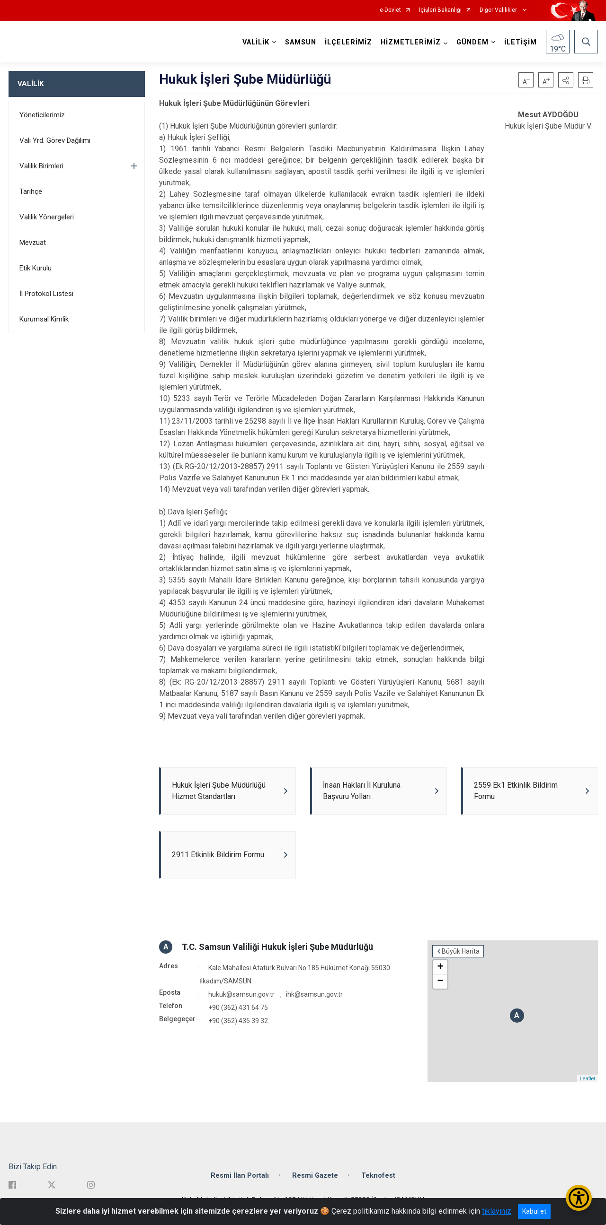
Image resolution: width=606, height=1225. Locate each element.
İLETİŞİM (520, 42)
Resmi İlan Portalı (240, 1176)
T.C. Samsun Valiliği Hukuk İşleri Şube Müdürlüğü (277, 947)
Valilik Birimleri (41, 166)
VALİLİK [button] (255, 42)
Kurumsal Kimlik (44, 319)
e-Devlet (390, 10)
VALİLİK (31, 83)
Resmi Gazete (315, 1176)
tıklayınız (496, 1211)
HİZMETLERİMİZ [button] (411, 42)
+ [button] (440, 967)
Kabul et (534, 1211)
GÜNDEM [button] (472, 42)
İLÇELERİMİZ (348, 42)
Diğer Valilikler (499, 10)
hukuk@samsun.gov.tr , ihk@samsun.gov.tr (275, 994)
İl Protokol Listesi (46, 293)
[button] (565, 79)
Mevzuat (32, 242)
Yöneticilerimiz (42, 115)
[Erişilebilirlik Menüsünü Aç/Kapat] (579, 1198)
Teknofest (378, 1176)
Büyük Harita (461, 951)
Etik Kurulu (35, 268)
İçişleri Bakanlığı (440, 10)
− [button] (440, 981)
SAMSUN (300, 42)
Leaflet (587, 1078)
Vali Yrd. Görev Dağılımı (54, 140)
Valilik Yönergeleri (46, 217)
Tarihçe (30, 191)
